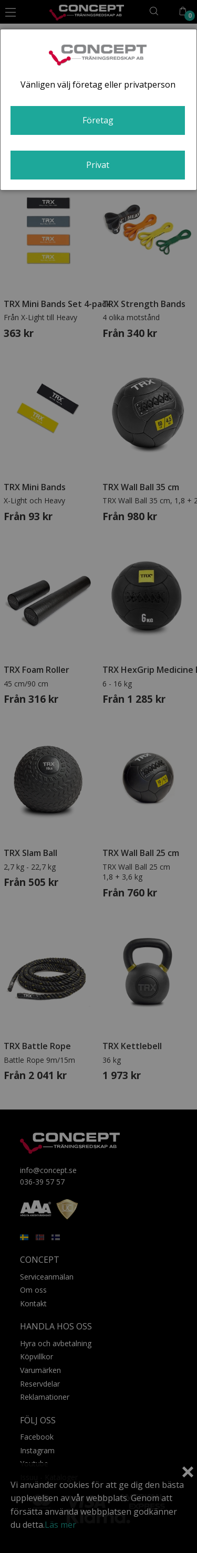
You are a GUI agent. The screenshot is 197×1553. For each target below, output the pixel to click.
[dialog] (98, 110)
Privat (97, 165)
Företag (97, 120)
